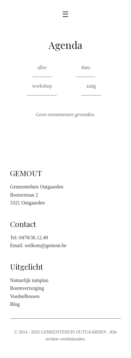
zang (91, 86)
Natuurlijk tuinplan (29, 280)
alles (42, 67)
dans (85, 67)
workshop (42, 86)
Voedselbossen (24, 296)
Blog (15, 304)
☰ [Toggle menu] (65, 14)
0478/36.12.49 (33, 237)
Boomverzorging (27, 288)
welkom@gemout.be (45, 245)
